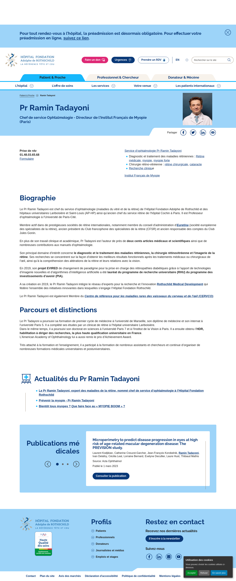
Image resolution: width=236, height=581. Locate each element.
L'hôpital (21, 85)
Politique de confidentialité (138, 576)
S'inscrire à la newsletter (164, 538)
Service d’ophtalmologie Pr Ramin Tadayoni (153, 150)
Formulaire (27, 158)
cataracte (196, 164)
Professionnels (105, 537)
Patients (101, 530)
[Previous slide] (48, 464)
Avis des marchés (70, 576)
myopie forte (162, 160)
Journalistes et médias (110, 550)
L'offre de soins (62, 85)
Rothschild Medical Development (180, 284)
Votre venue (142, 85)
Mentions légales (169, 576)
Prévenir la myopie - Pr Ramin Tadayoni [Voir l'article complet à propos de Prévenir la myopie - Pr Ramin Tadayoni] (66, 400)
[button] (57, 464)
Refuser (204, 573)
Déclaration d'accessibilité (101, 576)
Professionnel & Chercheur (118, 77)
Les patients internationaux (195, 85)
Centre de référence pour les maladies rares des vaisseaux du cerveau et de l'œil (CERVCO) (149, 296)
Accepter (191, 573)
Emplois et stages (107, 556)
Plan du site (47, 576)
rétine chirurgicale (176, 164)
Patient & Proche (52, 77)
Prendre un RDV (153, 60)
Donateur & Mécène (183, 77)
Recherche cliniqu (140, 168)
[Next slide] (76, 464)
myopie (147, 160)
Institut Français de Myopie (142, 175)
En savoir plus (219, 573)
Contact (31, 576)
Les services (100, 85)
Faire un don (95, 60)
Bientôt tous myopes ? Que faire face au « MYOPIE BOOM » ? (82, 406)
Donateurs (102, 543)
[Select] (182, 60)
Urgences (123, 60)
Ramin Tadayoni (189, 453)
